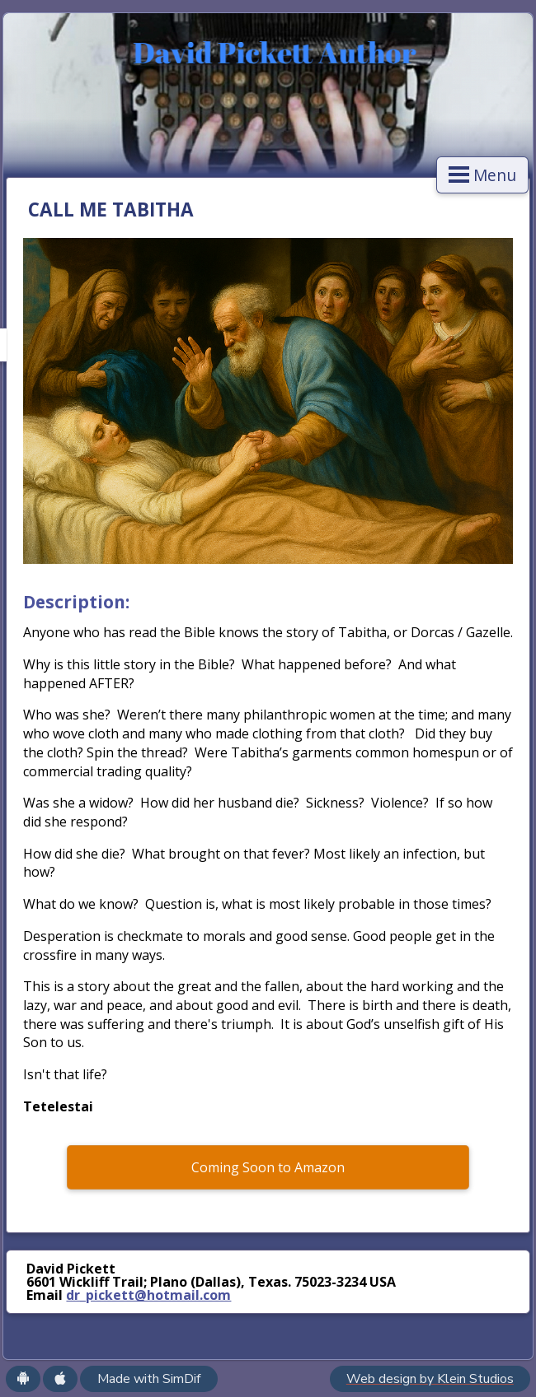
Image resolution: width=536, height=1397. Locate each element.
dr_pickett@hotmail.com (148, 1295)
